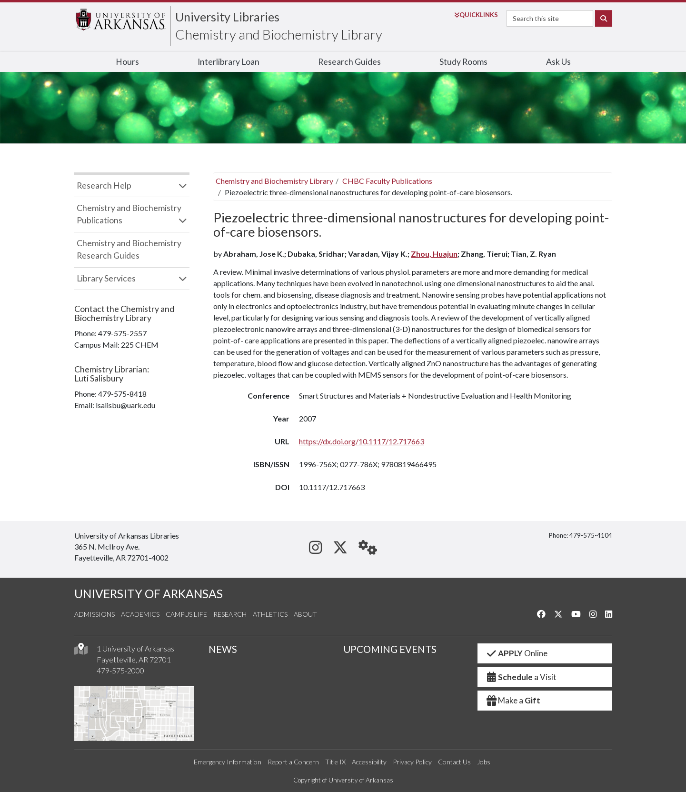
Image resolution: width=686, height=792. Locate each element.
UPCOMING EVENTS (390, 649)
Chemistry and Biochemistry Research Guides (129, 249)
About (305, 614)
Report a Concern (293, 762)
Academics (140, 614)
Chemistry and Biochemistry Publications (129, 214)
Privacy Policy (412, 762)
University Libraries (227, 17)
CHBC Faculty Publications (387, 180)
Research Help (104, 185)
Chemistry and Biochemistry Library (278, 34)
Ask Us (558, 62)
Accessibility (369, 762)
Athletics (270, 614)
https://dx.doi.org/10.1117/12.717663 (361, 441)
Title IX (335, 762)
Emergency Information (227, 762)
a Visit (521, 677)
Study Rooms (463, 62)
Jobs (483, 762)
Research (230, 614)
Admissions (94, 614)
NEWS (223, 649)
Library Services (106, 278)
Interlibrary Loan (228, 62)
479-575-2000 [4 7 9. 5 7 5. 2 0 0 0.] (120, 670)
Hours (127, 62)
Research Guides (349, 62)
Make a (512, 700)
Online (516, 653)
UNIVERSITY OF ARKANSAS (148, 594)
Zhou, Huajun (434, 253)
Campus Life (186, 614)
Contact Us (454, 762)
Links (476, 15)
